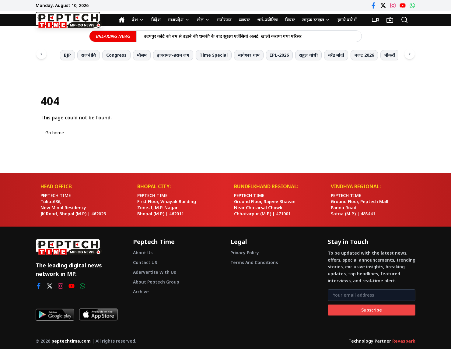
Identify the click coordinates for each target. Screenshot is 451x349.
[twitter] (50, 286)
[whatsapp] (82, 286)
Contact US (145, 262)
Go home (54, 133)
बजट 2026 (364, 55)
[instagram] (61, 286)
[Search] (404, 20)
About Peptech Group (156, 282)
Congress (116, 55)
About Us (142, 253)
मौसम (142, 55)
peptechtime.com (71, 341)
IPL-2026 (279, 55)
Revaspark (403, 341)
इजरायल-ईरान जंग (173, 55)
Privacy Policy (244, 253)
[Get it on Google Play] (55, 314)
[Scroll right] (409, 54)
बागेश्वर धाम (249, 55)
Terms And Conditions (254, 262)
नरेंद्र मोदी (336, 55)
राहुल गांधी (308, 55)
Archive (141, 291)
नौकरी (389, 55)
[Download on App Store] (98, 314)
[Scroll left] (41, 54)
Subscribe (371, 310)
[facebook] (39, 286)
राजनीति (88, 55)
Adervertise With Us (154, 272)
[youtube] (71, 286)
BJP (67, 55)
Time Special (214, 55)
